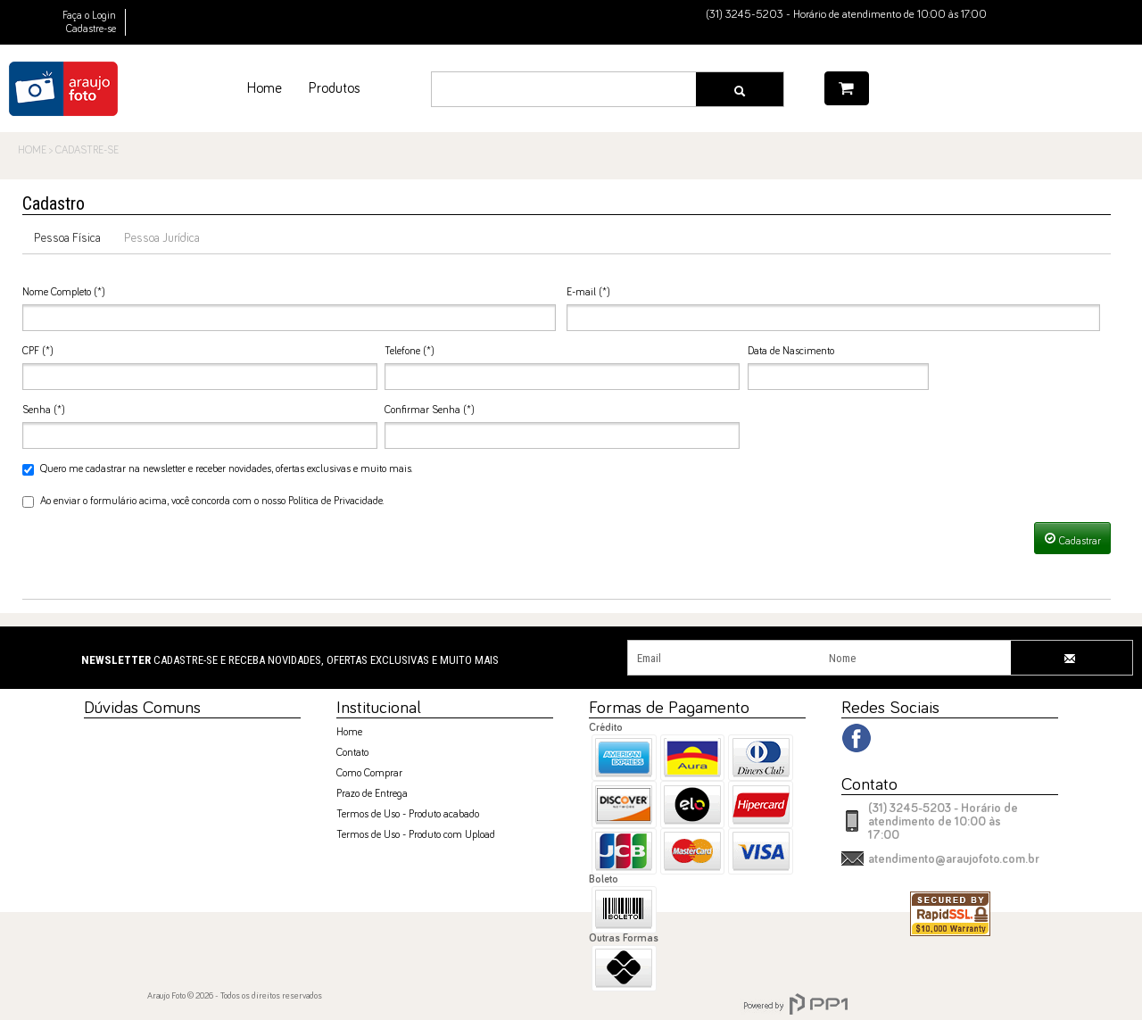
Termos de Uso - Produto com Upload (415, 835)
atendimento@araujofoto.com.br (953, 859)
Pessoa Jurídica (162, 238)
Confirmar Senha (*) (430, 410)
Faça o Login (89, 16)
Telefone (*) (409, 351)
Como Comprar (369, 773)
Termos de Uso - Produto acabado (407, 814)
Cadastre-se (91, 29)
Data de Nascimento (791, 351)
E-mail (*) (588, 292)
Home (349, 732)
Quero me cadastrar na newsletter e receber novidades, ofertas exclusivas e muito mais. (217, 470)
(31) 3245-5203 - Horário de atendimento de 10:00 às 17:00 (943, 822)
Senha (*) (43, 410)
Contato (352, 753)
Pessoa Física (67, 238)
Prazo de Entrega (372, 794)
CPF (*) (38, 351)
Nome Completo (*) (63, 292)
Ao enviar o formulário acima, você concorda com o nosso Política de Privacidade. (203, 502)
